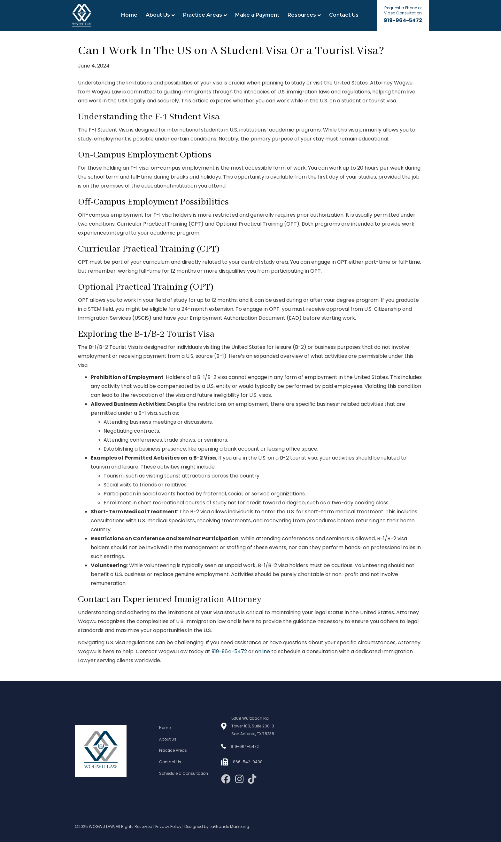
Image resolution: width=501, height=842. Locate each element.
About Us (158, 15)
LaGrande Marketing (229, 826)
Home (129, 15)
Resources (302, 15)
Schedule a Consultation (183, 773)
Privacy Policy (168, 826)
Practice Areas (202, 15)
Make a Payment (257, 15)
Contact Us (343, 15)
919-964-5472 (403, 20)
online (262, 651)
